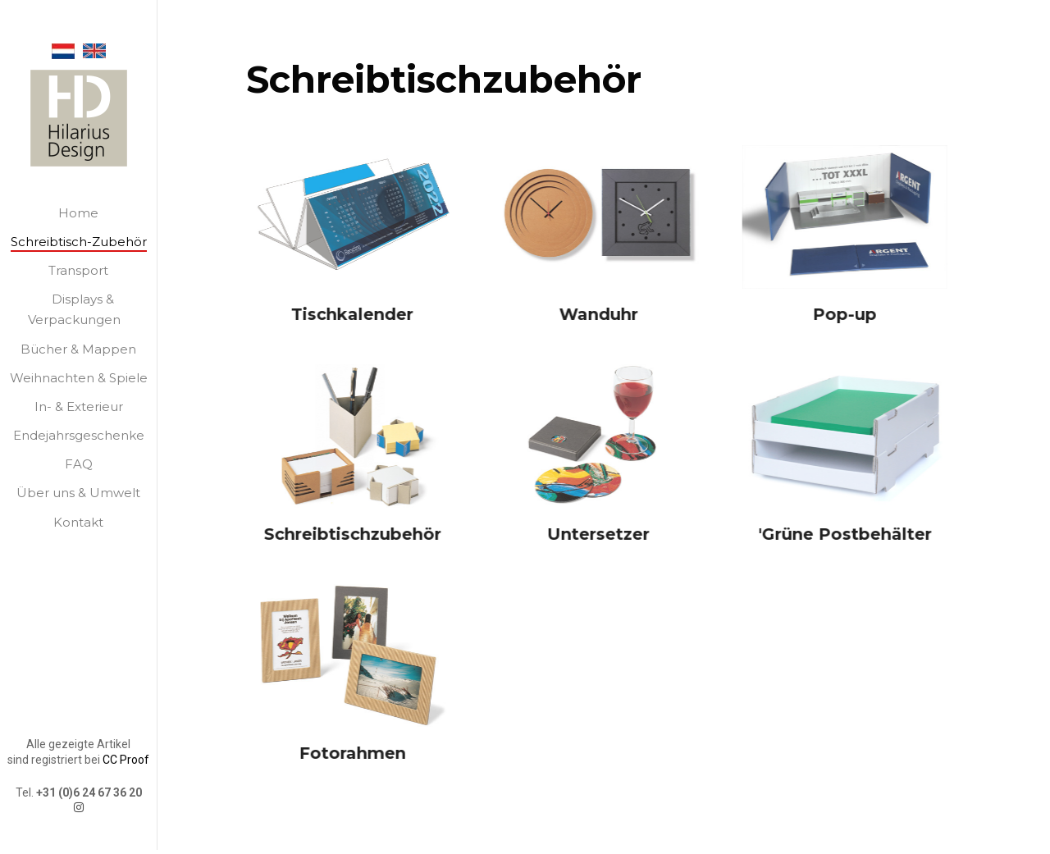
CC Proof (126, 744)
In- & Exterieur (78, 406)
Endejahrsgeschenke (78, 435)
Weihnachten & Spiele (79, 378)
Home (78, 213)
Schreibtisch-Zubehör (79, 241)
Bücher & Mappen (78, 349)
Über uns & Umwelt (78, 492)
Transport (78, 270)
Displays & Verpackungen (74, 309)
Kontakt (78, 522)
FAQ (79, 464)
